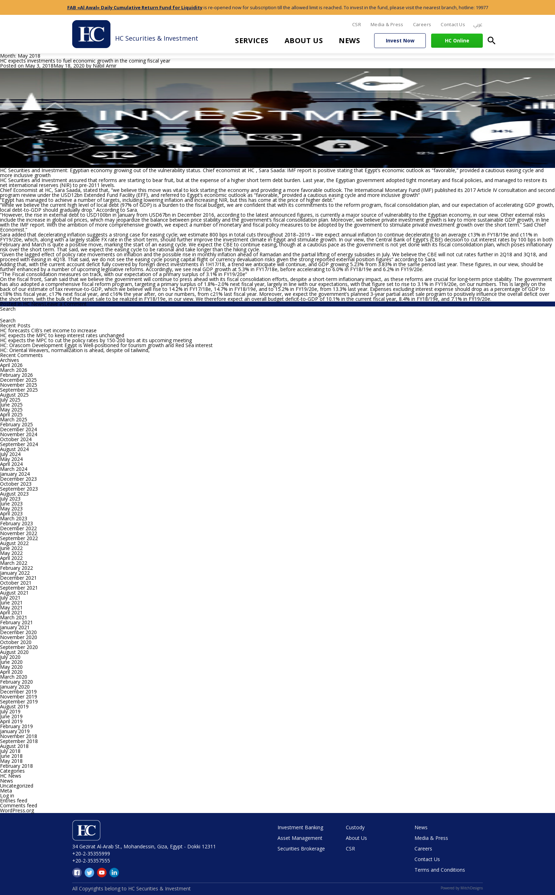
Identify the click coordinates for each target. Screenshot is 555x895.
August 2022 (14, 543)
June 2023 (11, 503)
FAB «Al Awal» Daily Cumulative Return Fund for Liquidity (134, 7)
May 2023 (11, 508)
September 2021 (19, 587)
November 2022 (18, 533)
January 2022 (15, 572)
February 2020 (16, 681)
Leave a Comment (65, 303)
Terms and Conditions (439, 869)
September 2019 (19, 701)
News (349, 40)
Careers (422, 24)
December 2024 (18, 429)
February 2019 (16, 726)
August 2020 (14, 652)
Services (252, 40)
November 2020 (18, 637)
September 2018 (19, 741)
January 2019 (15, 731)
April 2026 (11, 365)
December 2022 (18, 528)
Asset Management (300, 838)
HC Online (457, 40)
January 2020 (15, 686)
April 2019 (11, 721)
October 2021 (16, 582)
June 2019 (11, 716)
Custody (355, 827)
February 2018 (16, 765)
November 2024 (18, 434)
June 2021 (11, 602)
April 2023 (11, 513)
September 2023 (19, 488)
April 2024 (11, 464)
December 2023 (18, 478)
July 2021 (10, 597)
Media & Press (387, 24)
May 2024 (11, 459)
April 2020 (11, 671)
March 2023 (13, 518)
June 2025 (11, 404)
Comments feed (18, 805)
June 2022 (11, 548)
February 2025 (16, 424)
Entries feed (13, 800)
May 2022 (11, 553)
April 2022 (11, 558)
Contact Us (453, 24)
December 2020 (18, 632)
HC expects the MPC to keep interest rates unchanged (62, 335)
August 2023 (14, 493)
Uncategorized (16, 785)
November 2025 (18, 384)
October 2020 (16, 642)
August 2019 (14, 706)
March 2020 (13, 676)
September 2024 (19, 444)
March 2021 (13, 617)
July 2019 (10, 711)
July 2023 (10, 498)
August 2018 (14, 746)
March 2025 (13, 419)
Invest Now (400, 40)
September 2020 (19, 647)
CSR (356, 24)
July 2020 (10, 657)
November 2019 (18, 696)
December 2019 (18, 691)
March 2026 (13, 370)
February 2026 (16, 375)
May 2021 (11, 607)
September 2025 (19, 389)
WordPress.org (17, 810)
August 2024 (14, 449)
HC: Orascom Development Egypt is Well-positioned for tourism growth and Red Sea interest (106, 345)
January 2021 (15, 627)
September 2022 (19, 538)
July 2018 (10, 751)
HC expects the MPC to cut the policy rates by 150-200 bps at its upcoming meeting (96, 340)
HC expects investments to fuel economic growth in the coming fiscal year (85, 60)
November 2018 (18, 736)
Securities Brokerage (301, 848)
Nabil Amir (104, 65)
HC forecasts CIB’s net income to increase (48, 330)
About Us (304, 40)
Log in (7, 795)
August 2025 (14, 394)
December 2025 (18, 379)
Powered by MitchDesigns (462, 887)
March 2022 (13, 563)
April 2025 (11, 414)
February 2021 (16, 622)
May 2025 (11, 409)
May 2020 (11, 666)
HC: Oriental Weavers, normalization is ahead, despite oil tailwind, (75, 350)
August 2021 (14, 592)
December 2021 (18, 577)
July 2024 (10, 454)
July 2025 (10, 399)
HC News (33, 303)
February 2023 (16, 523)
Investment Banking (300, 827)
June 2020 (11, 662)
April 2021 (11, 612)
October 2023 (16, 483)
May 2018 (11, 760)
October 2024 (16, 439)
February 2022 (16, 568)
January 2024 (15, 473)
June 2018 (11, 756)
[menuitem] (477, 24)
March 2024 (13, 469)
